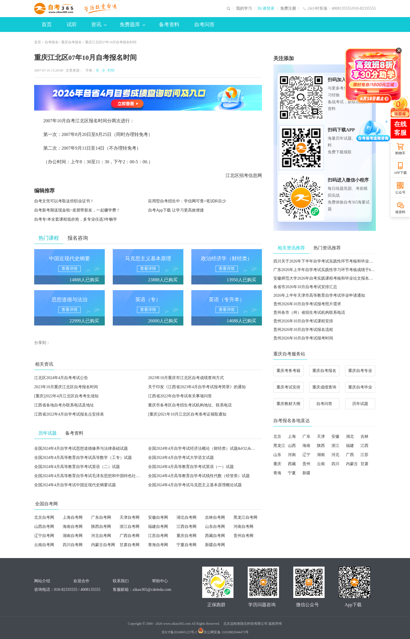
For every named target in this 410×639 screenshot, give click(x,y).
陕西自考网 (101, 526)
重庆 (277, 464)
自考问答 (204, 24)
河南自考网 (243, 526)
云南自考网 (44, 545)
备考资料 (169, 24)
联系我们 (121, 581)
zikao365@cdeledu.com (152, 589)
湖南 (321, 455)
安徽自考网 (158, 517)
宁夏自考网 (186, 545)
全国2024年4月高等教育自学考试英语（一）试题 (191, 467)
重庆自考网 (186, 536)
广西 (350, 455)
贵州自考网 (243, 536)
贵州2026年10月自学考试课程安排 (303, 321)
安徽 (335, 436)
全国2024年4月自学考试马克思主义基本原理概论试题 (195, 485)
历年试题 (360, 404)
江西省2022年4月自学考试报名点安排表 (69, 414)
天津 (321, 436)
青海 (277, 473)
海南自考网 (73, 526)
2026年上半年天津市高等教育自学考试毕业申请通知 (319, 295)
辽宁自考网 (44, 536)
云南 (321, 464)
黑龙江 (279, 445)
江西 (364, 445)
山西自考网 (44, 526)
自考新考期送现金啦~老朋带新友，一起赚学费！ (77, 210)
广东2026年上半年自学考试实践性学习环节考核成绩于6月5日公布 (331, 270)
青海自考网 (158, 545)
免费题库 (132, 24)
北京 (277, 436)
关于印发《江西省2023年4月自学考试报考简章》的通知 (197, 387)
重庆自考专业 (360, 371)
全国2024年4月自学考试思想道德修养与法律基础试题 (81, 448)
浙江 (335, 445)
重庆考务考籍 (288, 371)
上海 (292, 436)
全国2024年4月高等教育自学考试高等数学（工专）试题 (83, 457)
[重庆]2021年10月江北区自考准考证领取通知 (187, 414)
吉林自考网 (215, 517)
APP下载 (400, 173)
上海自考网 (73, 517)
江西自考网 (186, 526)
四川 (335, 464)
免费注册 (288, 9)
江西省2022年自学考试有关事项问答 (180, 396)
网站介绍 (42, 581)
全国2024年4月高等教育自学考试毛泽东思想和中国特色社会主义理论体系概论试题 (107, 476)
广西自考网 (130, 536)
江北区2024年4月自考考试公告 (61, 378)
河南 (292, 455)
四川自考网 (73, 545)
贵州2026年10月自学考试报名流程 (303, 329)
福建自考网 (158, 526)
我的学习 (244, 9)
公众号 (400, 192)
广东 (306, 436)
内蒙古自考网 (103, 545)
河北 (335, 455)
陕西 (321, 445)
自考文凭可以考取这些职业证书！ (64, 201)
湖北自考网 (186, 517)
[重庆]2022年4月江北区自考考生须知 (66, 396)
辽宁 (306, 455)
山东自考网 (215, 526)
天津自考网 (130, 517)
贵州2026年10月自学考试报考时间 (303, 338)
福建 (350, 445)
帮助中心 (160, 581)
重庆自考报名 (71, 42)
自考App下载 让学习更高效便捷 (176, 210)
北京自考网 (44, 517)
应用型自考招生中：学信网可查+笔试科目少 (187, 201)
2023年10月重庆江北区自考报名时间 (66, 387)
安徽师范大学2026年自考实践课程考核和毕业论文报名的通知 (327, 278)
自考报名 (51, 42)
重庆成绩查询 (324, 387)
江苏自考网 (158, 536)
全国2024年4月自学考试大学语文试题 (181, 457)
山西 (292, 445)
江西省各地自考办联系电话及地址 (64, 405)
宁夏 (292, 473)
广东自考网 (101, 517)
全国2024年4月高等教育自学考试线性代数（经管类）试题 (199, 476)
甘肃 (364, 464)
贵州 (306, 464)
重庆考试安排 (288, 387)
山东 (277, 455)
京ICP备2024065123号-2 (179, 632)
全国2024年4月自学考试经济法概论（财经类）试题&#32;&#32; (203, 448)
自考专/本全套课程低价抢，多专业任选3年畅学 (75, 219)
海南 (306, 445)
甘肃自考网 (130, 545)
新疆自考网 (215, 545)
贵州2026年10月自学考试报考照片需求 (307, 304)
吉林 (364, 436)
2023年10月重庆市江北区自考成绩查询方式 (186, 378)
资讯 (98, 24)
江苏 (364, 455)
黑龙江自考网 (245, 517)
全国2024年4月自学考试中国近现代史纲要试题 (75, 485)
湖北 (350, 436)
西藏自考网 (215, 536)
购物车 (400, 153)
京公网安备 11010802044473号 (223, 632)
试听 (72, 24)
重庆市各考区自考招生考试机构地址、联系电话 (190, 405)
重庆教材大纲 (288, 404)
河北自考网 (101, 536)
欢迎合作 (81, 581)
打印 (110, 70)
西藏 (292, 464)
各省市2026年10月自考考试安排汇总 (305, 287)
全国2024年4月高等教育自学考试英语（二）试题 (77, 467)
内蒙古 (352, 464)
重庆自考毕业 (360, 387)
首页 (47, 24)
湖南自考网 (73, 536)
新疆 (306, 473)
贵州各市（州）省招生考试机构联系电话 (309, 312)
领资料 (400, 212)
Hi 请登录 (266, 9)
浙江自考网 (130, 526)
